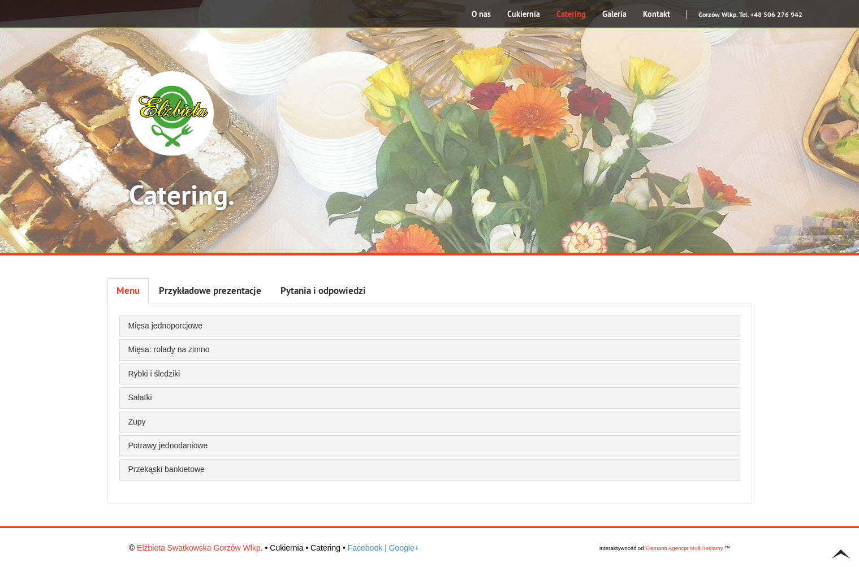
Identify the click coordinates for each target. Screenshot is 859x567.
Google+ (404, 547)
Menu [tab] (128, 290)
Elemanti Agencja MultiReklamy (684, 548)
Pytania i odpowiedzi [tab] (323, 290)
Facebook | (367, 547)
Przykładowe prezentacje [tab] (210, 290)
